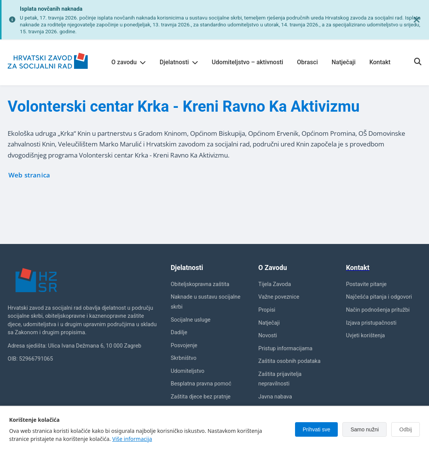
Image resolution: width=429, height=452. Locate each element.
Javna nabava (275, 396)
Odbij (405, 429)
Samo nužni (364, 429)
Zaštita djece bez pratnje (201, 396)
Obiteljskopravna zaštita (200, 284)
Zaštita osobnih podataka (289, 361)
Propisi (267, 310)
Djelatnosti (179, 62)
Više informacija (132, 438)
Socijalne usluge (190, 320)
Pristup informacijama (285, 348)
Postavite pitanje (366, 284)
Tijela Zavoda (274, 284)
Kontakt (380, 62)
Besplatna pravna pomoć (201, 383)
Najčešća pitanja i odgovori (379, 297)
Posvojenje (184, 345)
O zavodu (128, 62)
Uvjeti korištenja (365, 335)
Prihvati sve (316, 429)
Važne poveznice (278, 297)
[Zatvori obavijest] (416, 19)
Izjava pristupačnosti (371, 323)
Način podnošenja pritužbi (378, 310)
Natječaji (344, 62)
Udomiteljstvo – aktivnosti (247, 62)
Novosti (267, 335)
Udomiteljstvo (187, 371)
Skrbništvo (183, 358)
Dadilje (179, 332)
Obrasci (307, 62)
